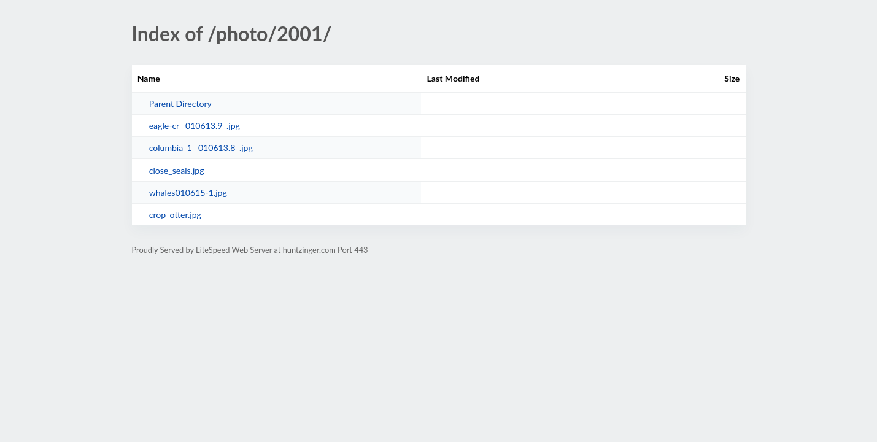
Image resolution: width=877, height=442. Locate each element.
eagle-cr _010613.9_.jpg (194, 125)
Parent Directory (180, 103)
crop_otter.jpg (175, 214)
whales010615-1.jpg (188, 192)
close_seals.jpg (176, 170)
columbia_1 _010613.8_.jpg (201, 147)
